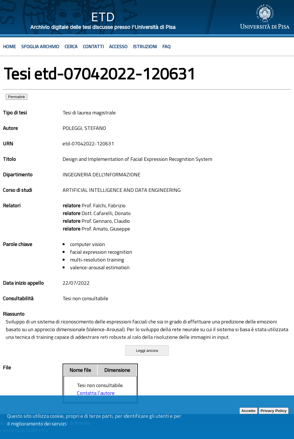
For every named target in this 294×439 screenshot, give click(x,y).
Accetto (248, 411)
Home (9, 46)
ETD (103, 16)
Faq (166, 46)
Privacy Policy (274, 411)
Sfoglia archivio (40, 46)
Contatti (93, 46)
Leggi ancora (147, 350)
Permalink (16, 97)
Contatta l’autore (96, 393)
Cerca (71, 46)
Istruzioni (145, 46)
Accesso (118, 46)
